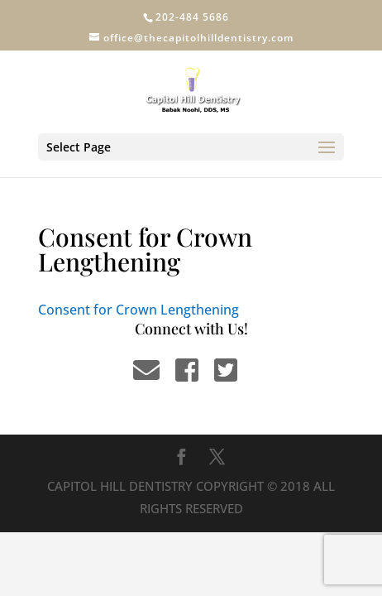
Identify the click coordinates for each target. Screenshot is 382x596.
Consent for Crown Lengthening (138, 309)
